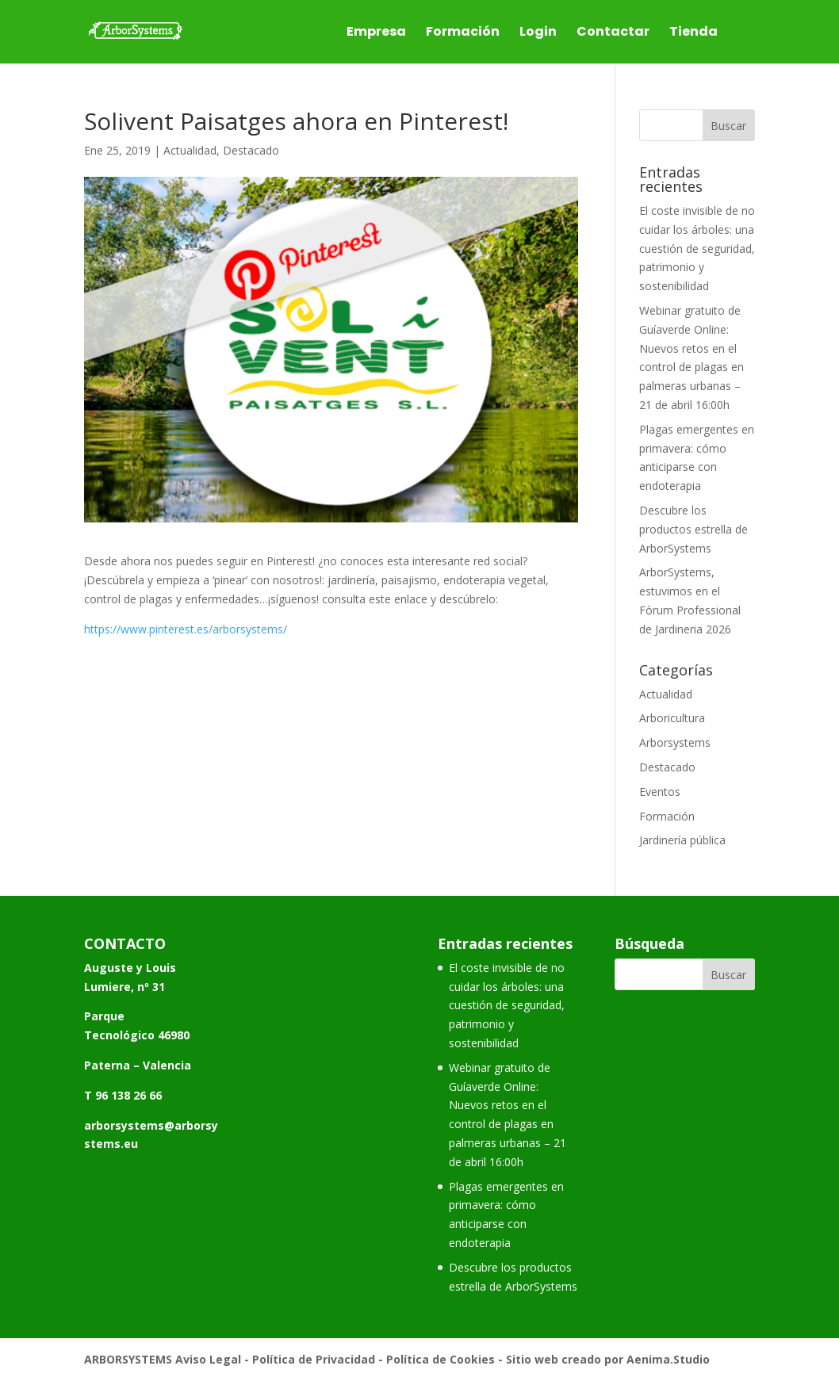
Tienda (693, 33)
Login (538, 33)
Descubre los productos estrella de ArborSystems (693, 529)
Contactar (613, 33)
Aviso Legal (208, 1359)
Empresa (376, 33)
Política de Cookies (440, 1359)
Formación (463, 33)
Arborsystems (675, 742)
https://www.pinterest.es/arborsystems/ (185, 629)
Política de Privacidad (313, 1359)
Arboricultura (672, 717)
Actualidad (189, 150)
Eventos (659, 791)
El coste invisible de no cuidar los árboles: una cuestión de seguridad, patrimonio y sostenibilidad (697, 248)
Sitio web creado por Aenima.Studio (608, 1359)
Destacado (251, 150)
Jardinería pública (682, 839)
